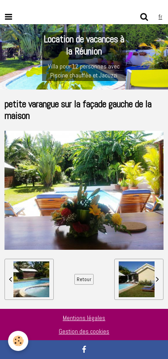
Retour (84, 279)
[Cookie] (18, 341)
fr (160, 17)
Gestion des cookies (84, 331)
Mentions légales (84, 318)
